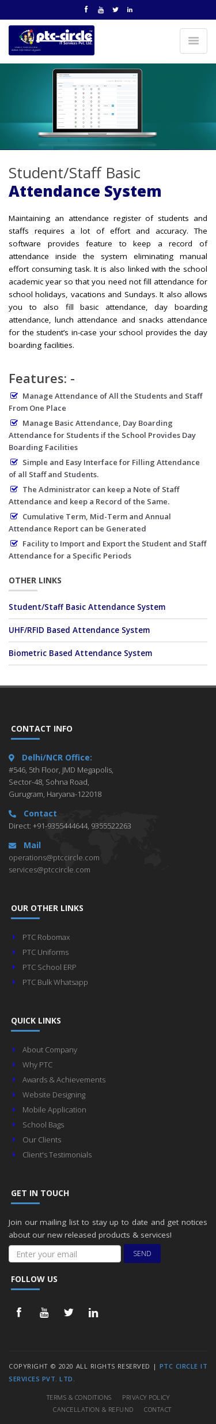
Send (142, 1253)
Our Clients (41, 1139)
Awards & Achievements (63, 1079)
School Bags (43, 1124)
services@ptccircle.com (49, 869)
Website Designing (53, 1094)
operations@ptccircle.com (54, 857)
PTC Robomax (46, 937)
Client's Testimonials (57, 1154)
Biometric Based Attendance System (80, 653)
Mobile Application (54, 1109)
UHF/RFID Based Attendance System (79, 630)
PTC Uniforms (45, 952)
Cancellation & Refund (93, 1409)
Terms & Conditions (79, 1397)
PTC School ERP (49, 967)
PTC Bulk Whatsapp (55, 982)
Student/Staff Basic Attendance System (87, 607)
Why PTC (37, 1064)
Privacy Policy (145, 1397)
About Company (49, 1049)
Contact (158, 1409)
